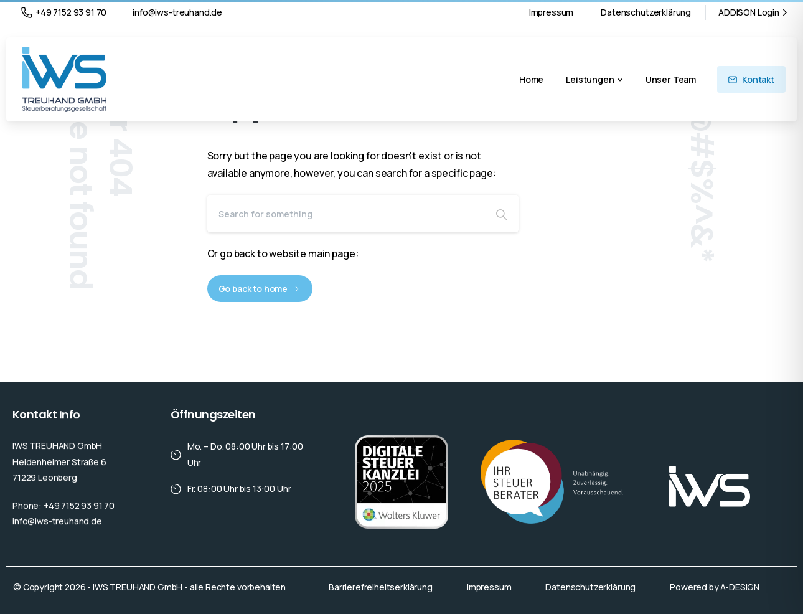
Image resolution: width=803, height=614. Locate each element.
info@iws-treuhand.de (177, 12)
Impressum (551, 12)
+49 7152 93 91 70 (63, 12)
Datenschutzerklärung (646, 12)
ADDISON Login (754, 12)
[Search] (346, 213)
